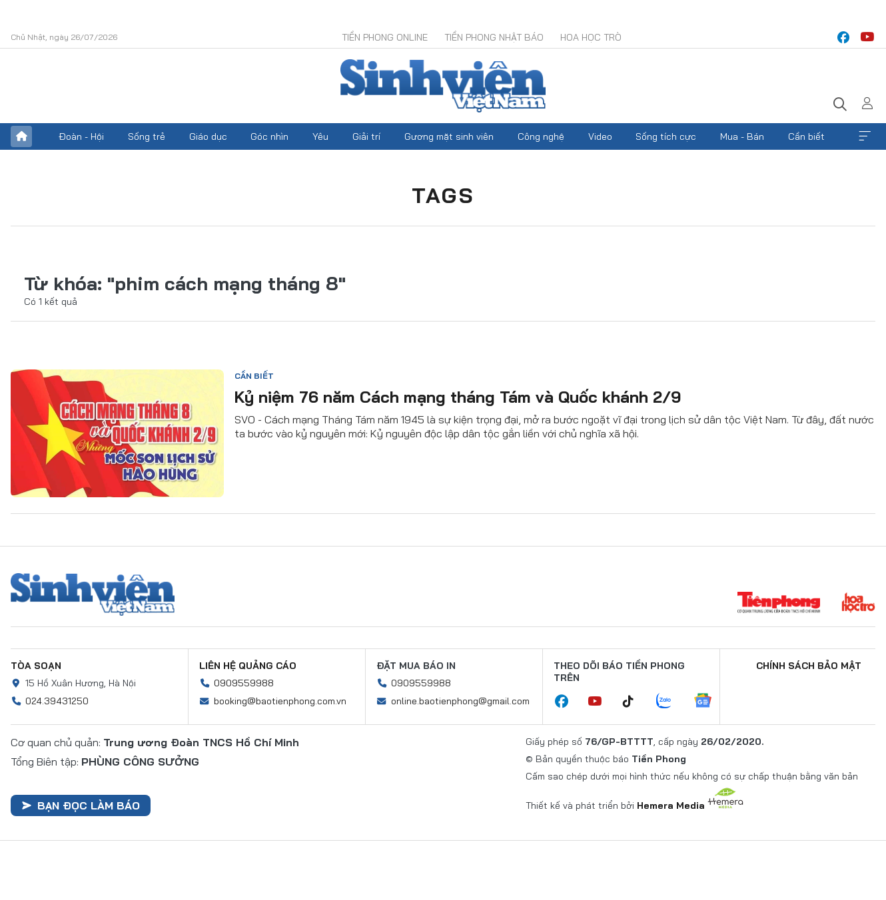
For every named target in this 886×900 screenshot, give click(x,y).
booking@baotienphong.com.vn (280, 701)
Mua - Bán (742, 136)
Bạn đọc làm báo (80, 805)
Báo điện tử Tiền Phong (443, 85)
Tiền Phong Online (385, 37)
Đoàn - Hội (81, 136)
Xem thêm (864, 136)
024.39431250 (57, 701)
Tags (443, 195)
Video (600, 136)
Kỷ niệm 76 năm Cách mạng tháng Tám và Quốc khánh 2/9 (457, 397)
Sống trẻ (146, 136)
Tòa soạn (36, 666)
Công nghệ (541, 136)
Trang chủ (21, 136)
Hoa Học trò (591, 37)
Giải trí (366, 136)
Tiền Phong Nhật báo (494, 37)
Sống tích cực (666, 136)
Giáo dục (208, 136)
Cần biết (806, 136)
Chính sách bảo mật (808, 666)
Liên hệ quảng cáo (247, 666)
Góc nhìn (269, 136)
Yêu (320, 136)
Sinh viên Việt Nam (93, 594)
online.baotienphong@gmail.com (460, 701)
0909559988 (244, 683)
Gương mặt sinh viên (449, 136)
